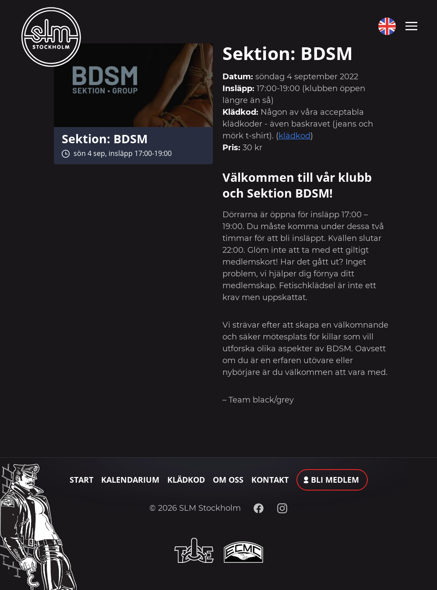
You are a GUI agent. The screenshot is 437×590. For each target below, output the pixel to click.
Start (81, 479)
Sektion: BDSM (105, 139)
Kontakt (270, 479)
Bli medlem (335, 479)
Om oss (228, 479)
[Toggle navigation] (411, 25)
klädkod (294, 136)
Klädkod (186, 479)
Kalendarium (130, 479)
